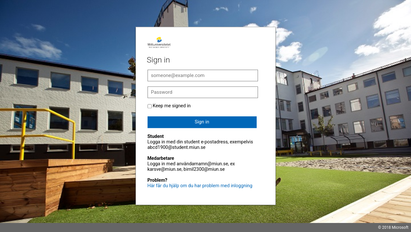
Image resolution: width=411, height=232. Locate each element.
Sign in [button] (202, 122)
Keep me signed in (171, 106)
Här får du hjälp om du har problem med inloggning (200, 185)
